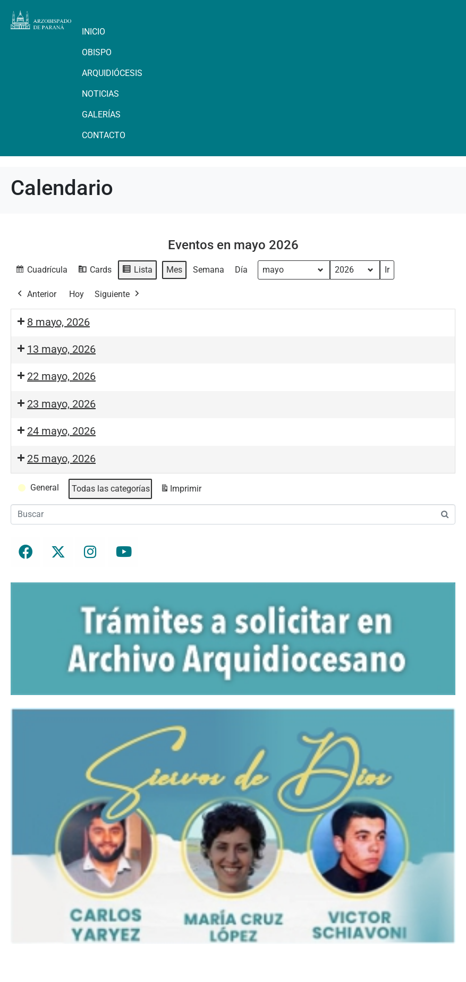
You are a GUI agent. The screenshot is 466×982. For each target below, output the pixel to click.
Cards (95, 271)
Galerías (101, 114)
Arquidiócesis (112, 73)
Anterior (35, 294)
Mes (174, 270)
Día (241, 270)
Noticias (100, 94)
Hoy (76, 294)
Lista (137, 271)
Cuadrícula (41, 271)
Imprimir (180, 490)
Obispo (97, 52)
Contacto (103, 135)
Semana (208, 270)
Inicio (93, 32)
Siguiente (118, 294)
